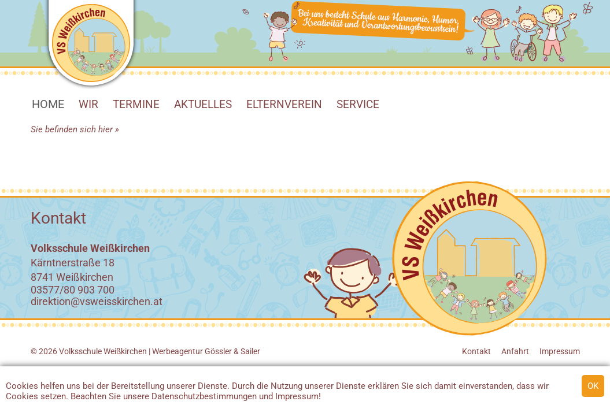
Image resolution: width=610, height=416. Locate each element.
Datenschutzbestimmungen (204, 396)
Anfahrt (515, 351)
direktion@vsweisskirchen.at (96, 301)
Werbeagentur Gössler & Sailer (206, 351)
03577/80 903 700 (72, 290)
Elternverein (284, 104)
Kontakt (476, 351)
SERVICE (358, 104)
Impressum (297, 396)
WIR (88, 104)
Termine (136, 104)
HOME (48, 104)
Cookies (22, 386)
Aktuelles (203, 104)
